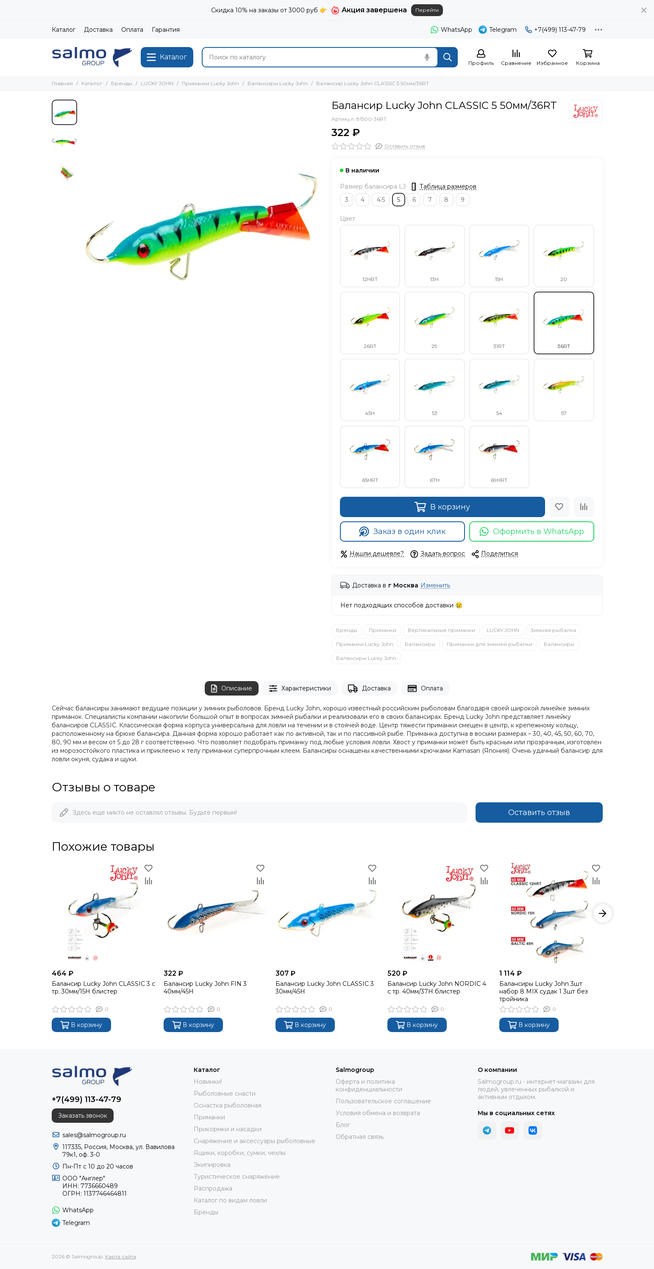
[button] (602, 913)
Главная (62, 83)
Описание (231, 689)
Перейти (427, 10)
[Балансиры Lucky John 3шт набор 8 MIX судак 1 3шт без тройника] (551, 913)
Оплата (132, 29)
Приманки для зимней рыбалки (489, 644)
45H (370, 390)
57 (564, 390)
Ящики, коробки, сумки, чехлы (240, 1153)
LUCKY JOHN (157, 83)
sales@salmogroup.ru (94, 1135)
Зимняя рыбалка (553, 630)
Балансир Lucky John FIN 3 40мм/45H (205, 987)
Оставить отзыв (539, 812)
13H (434, 256)
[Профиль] (481, 58)
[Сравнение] (516, 58)
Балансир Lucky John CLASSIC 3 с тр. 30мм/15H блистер (103, 987)
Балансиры (420, 644)
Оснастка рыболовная (228, 1105)
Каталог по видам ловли (230, 1200)
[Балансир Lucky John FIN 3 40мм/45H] (215, 913)
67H (434, 457)
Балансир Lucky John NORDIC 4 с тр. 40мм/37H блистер (436, 987)
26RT (370, 323)
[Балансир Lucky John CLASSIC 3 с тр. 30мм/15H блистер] (103, 913)
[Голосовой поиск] (427, 57)
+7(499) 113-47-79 (555, 29)
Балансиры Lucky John (278, 83)
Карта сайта (120, 1256)
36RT (564, 323)
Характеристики (300, 689)
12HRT (370, 256)
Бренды (121, 83)
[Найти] (447, 57)
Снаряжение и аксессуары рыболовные (254, 1141)
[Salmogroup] (92, 57)
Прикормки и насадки (228, 1129)
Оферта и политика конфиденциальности (369, 1085)
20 (564, 256)
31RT (499, 323)
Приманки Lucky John (210, 83)
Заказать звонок (82, 1115)
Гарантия (166, 29)
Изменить (435, 585)
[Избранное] (552, 58)
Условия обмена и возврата (378, 1113)
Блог (343, 1125)
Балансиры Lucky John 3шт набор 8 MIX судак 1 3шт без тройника (543, 991)
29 (434, 323)
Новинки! (208, 1081)
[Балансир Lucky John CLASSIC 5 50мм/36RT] (202, 220)
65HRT (370, 457)
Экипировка (212, 1165)
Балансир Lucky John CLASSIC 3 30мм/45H (325, 987)
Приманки (382, 630)
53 (434, 390)
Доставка (98, 29)
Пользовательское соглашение (383, 1101)
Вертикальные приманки (441, 630)
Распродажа (213, 1188)
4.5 (381, 199)
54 (499, 390)
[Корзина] (588, 58)
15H (499, 256)
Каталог (63, 29)
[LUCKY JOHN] (585, 111)
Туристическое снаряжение (237, 1176)
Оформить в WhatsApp (531, 531)
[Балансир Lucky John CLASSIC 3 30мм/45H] (327, 913)
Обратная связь (360, 1137)
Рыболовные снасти (225, 1093)
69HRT (499, 457)
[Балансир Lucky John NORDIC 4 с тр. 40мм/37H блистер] (439, 913)
